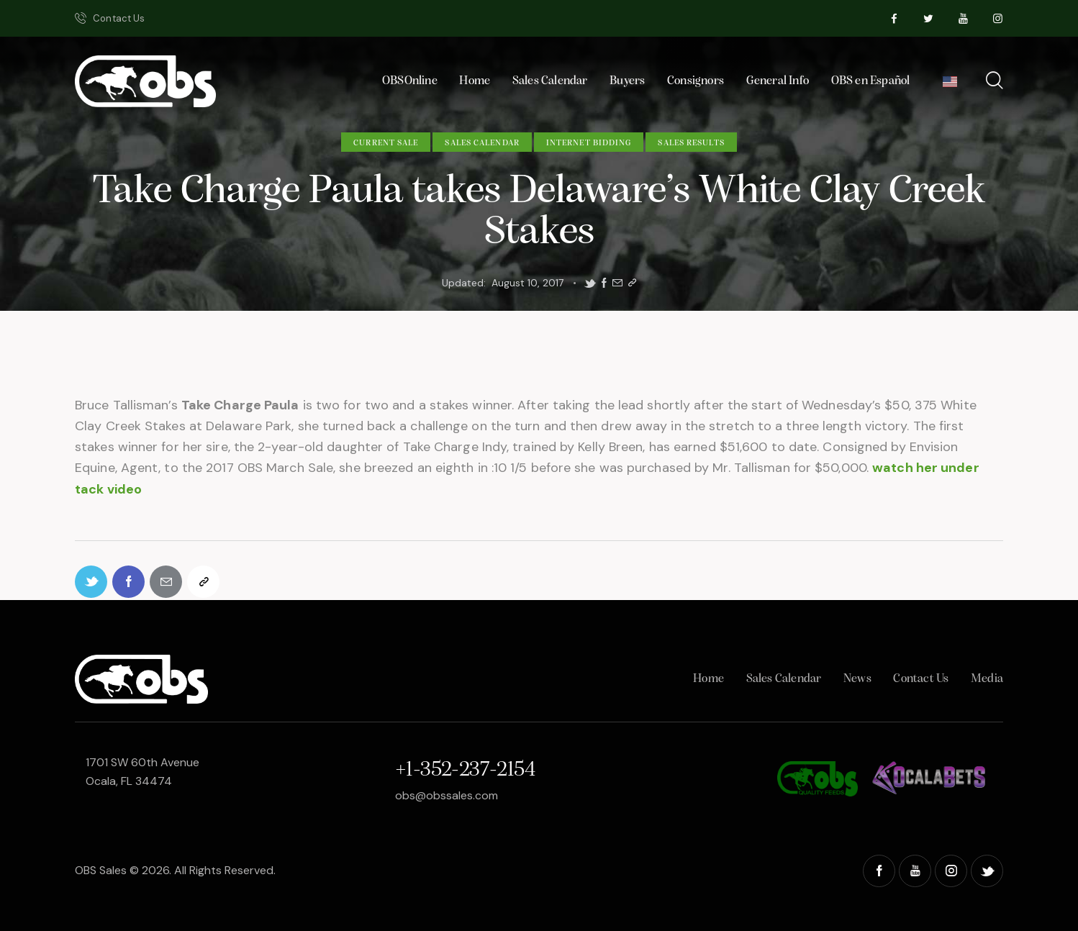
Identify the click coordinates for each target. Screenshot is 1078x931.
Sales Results (691, 143)
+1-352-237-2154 (465, 770)
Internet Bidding (589, 143)
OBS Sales (101, 870)
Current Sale (385, 143)
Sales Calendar (482, 143)
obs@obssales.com (446, 795)
